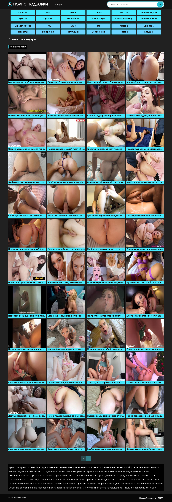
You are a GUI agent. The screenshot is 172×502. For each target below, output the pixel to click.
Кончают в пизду (123, 18)
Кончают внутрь (149, 12)
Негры (48, 26)
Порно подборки (28, 4)
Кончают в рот (98, 18)
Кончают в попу (18, 47)
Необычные (73, 18)
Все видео (23, 12)
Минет (73, 12)
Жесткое (123, 12)
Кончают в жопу (149, 18)
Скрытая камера (23, 26)
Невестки (124, 32)
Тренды (57, 4)
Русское (23, 18)
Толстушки (73, 32)
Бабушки (148, 32)
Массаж (124, 26)
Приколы (23, 32)
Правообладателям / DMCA (151, 498)
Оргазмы (48, 18)
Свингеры (149, 26)
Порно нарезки (17, 498)
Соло (73, 26)
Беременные (98, 32)
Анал (48, 12)
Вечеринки (48, 32)
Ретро (99, 26)
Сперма (98, 12)
